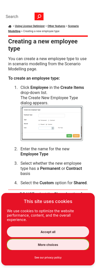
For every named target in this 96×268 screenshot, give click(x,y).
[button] (39, 16)
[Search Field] (23, 16)
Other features (56, 26)
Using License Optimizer (30, 26)
